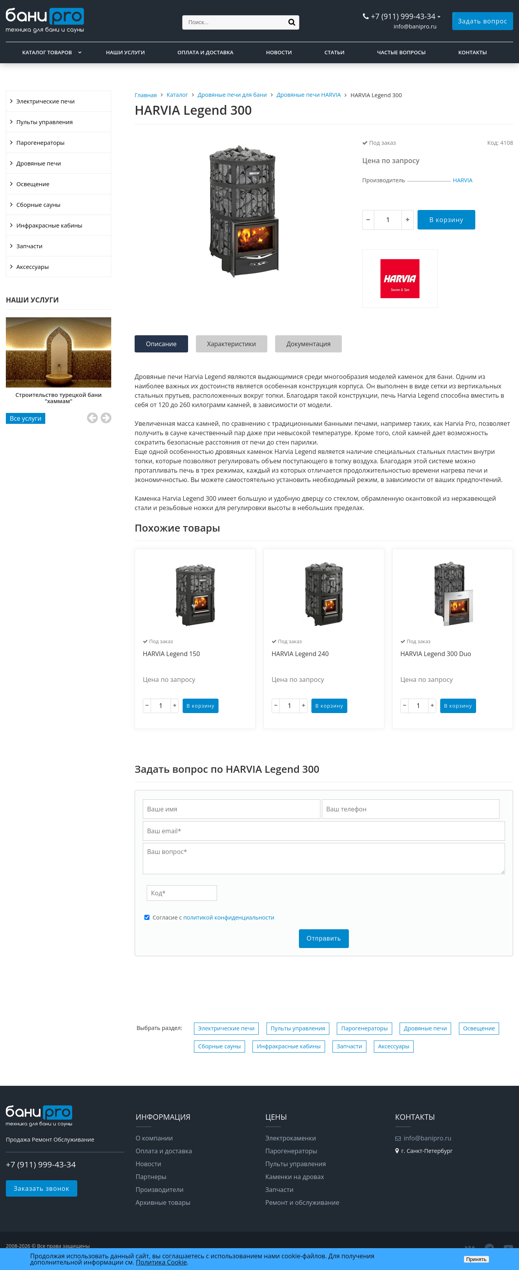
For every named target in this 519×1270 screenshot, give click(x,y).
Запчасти (29, 246)
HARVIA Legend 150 (171, 654)
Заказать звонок (41, 1188)
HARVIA (463, 180)
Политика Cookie (161, 1262)
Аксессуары (32, 266)
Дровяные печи (38, 163)
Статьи (335, 52)
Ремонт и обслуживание (302, 1202)
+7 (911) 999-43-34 (403, 16)
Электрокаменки (290, 1138)
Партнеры (151, 1177)
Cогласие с (213, 917)
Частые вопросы (401, 52)
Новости (279, 52)
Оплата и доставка (205, 52)
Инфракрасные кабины (49, 225)
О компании (154, 1138)
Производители (160, 1189)
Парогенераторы (40, 142)
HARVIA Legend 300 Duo (435, 654)
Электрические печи (45, 101)
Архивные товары (163, 1202)
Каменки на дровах (294, 1177)
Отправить (324, 938)
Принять (476, 1259)
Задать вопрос (482, 21)
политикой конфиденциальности (228, 917)
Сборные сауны (38, 204)
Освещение (33, 184)
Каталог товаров (47, 52)
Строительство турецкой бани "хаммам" (59, 398)
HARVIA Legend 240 (300, 654)
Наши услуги (125, 52)
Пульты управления (44, 122)
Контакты (473, 52)
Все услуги (25, 418)
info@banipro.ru (415, 26)
